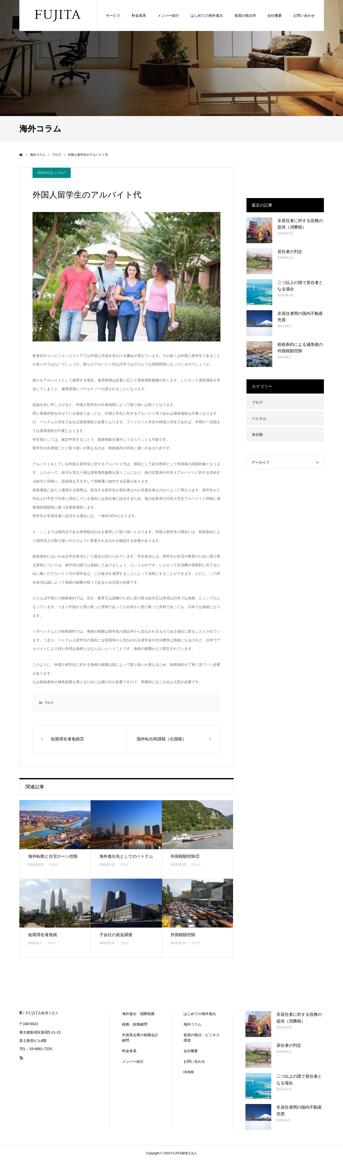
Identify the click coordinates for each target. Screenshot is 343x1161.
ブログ (61, 173)
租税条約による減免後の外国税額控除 (300, 347)
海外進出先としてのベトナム (126, 856)
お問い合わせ (194, 1061)
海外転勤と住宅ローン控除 (53, 856)
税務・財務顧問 (134, 1024)
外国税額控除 (183, 935)
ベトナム (259, 418)
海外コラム (193, 1024)
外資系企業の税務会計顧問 (140, 1037)
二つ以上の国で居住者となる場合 (300, 285)
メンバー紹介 (133, 1061)
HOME (189, 1072)
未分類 (257, 434)
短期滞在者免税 (42, 935)
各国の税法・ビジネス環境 (202, 1037)
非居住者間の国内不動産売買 (300, 316)
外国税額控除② (185, 856)
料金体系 (129, 1051)
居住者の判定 (289, 251)
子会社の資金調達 (115, 935)
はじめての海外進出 (200, 1014)
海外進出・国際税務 (138, 1014)
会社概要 (191, 1051)
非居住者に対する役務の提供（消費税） (300, 224)
